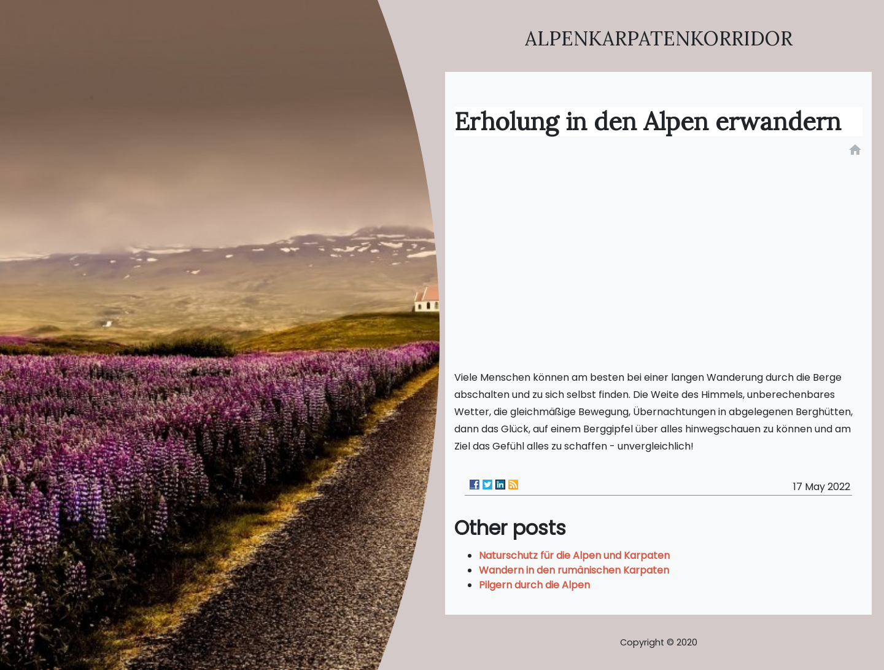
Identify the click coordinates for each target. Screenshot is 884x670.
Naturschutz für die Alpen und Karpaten (574, 555)
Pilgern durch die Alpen (534, 585)
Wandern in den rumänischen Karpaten (574, 570)
